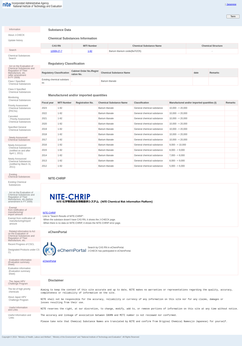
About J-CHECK (16, 35)
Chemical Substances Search (19, 57)
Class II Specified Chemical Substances (19, 90)
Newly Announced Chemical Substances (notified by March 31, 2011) (19, 162)
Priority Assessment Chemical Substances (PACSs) (19, 108)
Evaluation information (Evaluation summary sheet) (19, 271)
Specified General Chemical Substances (19, 128)
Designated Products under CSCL (23, 251)
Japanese (231, 4)
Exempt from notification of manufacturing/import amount (21, 221)
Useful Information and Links (19, 316)
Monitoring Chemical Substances (19, 98)
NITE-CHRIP (49, 212)
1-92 (90, 51)
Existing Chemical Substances (17, 183)
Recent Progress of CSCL (21, 244)
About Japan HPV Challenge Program (18, 298)
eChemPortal (49, 261)
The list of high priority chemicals (19, 290)
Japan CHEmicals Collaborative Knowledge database (48, 16)
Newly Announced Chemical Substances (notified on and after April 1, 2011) (19, 149)
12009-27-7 (56, 51)
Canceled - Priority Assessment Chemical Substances (19, 119)
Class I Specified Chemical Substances (19, 82)
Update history (15, 40)
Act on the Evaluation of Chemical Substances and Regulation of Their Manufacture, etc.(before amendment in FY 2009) (19, 197)
